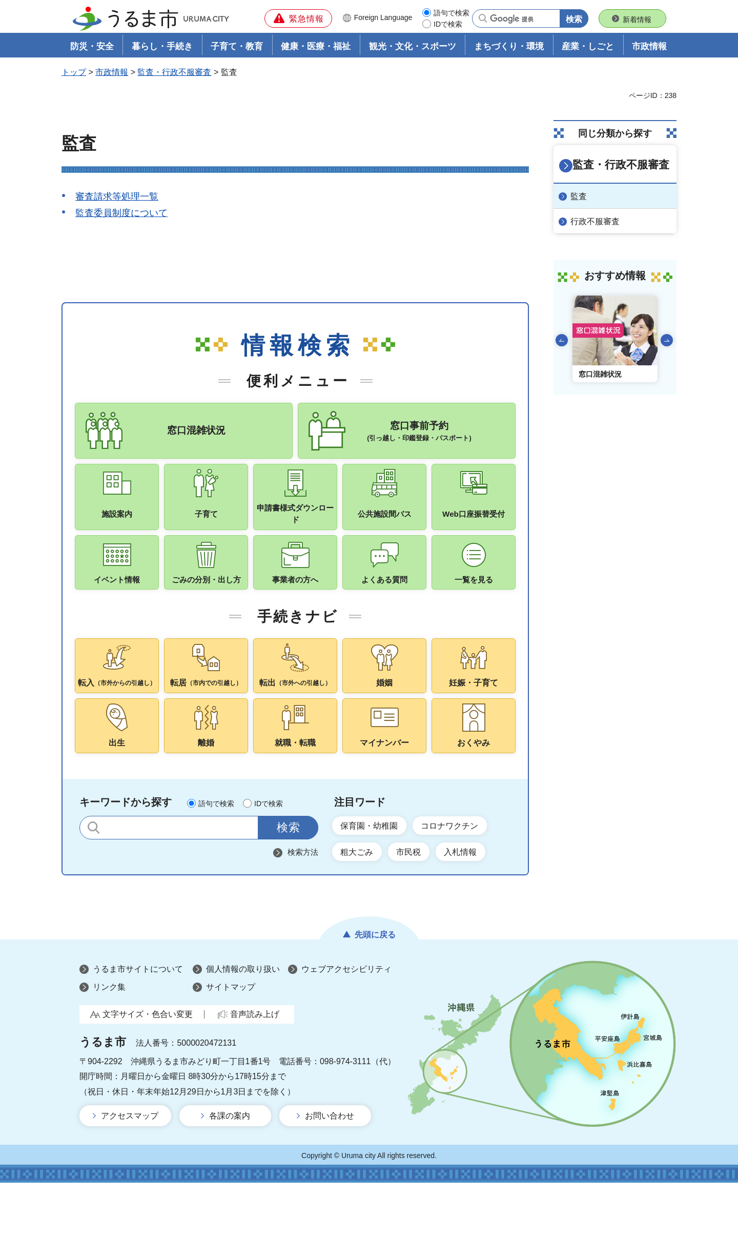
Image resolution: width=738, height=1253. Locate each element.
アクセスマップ (129, 1186)
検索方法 (303, 917)
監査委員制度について (121, 216)
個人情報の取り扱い (243, 1039)
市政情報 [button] (649, 49)
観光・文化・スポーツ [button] (412, 49)
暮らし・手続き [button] (162, 49)
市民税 (420, 920)
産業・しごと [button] (588, 49)
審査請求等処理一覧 (116, 199)
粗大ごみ (360, 920)
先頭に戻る (375, 1005)
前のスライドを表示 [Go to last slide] (562, 340)
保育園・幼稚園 (374, 892)
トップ (73, 75)
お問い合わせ (329, 1186)
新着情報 (637, 19)
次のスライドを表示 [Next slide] (667, 340)
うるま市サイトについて (138, 1039)
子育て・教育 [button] (237, 49)
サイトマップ (230, 1057)
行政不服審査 (599, 221)
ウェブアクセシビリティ (346, 1039)
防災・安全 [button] (92, 49)
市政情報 (111, 75)
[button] (298, 18)
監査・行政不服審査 (174, 75)
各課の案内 (229, 1186)
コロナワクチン (466, 892)
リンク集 (109, 1057)
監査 (583, 196)
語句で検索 (451, 13)
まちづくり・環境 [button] (509, 49)
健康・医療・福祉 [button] (316, 49)
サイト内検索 (93, 893)
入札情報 (478, 920)
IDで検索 (448, 24)
